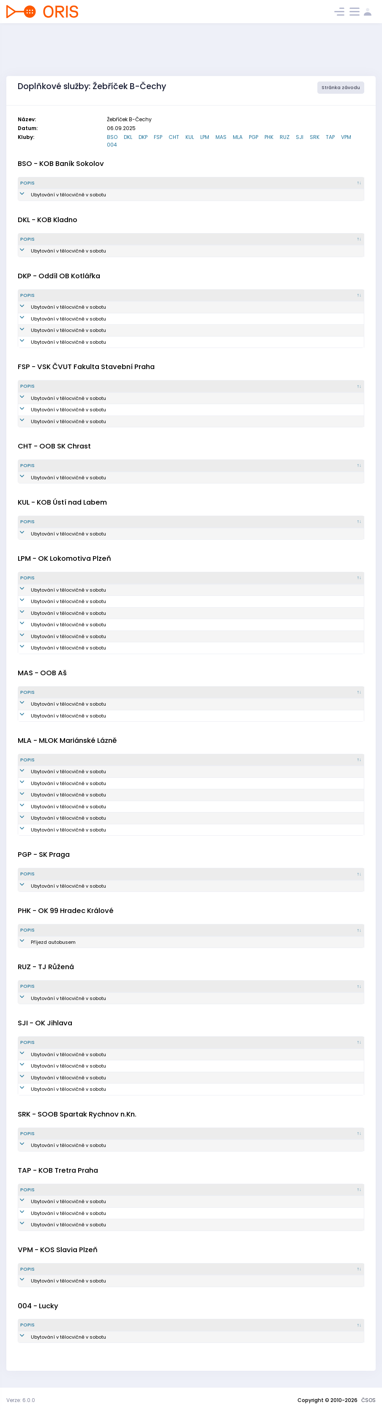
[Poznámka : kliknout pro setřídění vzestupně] (334, 183)
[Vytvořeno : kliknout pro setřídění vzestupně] (273, 183)
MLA (238, 137)
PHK (269, 137)
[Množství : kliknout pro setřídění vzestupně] (156, 183)
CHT (174, 137)
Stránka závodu (341, 87)
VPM (346, 137)
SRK (314, 137)
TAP (330, 137)
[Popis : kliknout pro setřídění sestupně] (73, 183)
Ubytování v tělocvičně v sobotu (58, 194)
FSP (158, 137)
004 (112, 144)
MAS (221, 137)
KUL (190, 137)
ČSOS (368, 1400)
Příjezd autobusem (42, 942)
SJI (299, 137)
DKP (143, 137)
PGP (253, 137)
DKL (128, 137)
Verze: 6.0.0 (20, 1400)
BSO (112, 137)
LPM (204, 137)
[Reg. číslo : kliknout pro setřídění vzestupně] (213, 183)
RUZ (284, 137)
